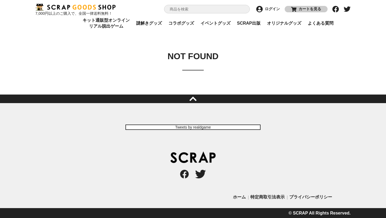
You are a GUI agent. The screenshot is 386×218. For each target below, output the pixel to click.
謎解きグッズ (149, 23)
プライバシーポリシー (310, 197)
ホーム (239, 197)
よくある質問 (320, 23)
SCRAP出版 (249, 23)
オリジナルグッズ (284, 23)
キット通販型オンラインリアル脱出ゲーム (106, 23)
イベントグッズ (216, 23)
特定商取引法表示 (267, 197)
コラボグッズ (181, 23)
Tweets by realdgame (193, 127)
